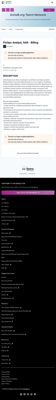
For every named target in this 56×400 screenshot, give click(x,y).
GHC (4, 268)
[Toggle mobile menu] (52, 2)
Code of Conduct (7, 381)
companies (19, 29)
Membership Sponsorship (10, 288)
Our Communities (7, 291)
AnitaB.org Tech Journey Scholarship (14, 334)
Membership (6, 247)
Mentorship (6, 233)
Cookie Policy (6, 377)
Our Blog (5, 347)
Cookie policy (31, 173)
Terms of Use (6, 374)
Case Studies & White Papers (11, 307)
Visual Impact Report (8, 318)
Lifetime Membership (8, 251)
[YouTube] (28, 394)
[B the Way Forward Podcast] (35, 394)
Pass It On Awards (8, 331)
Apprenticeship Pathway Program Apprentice (15, 254)
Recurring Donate (7, 281)
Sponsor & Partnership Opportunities (13, 284)
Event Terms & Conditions (9, 379)
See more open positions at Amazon (28, 153)
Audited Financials (8, 220)
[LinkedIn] (12, 10)
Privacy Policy (6, 372)
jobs (10, 29)
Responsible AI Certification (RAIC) (12, 261)
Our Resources (7, 344)
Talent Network (7, 244)
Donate (4, 277)
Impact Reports (7, 315)
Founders (4, 240)
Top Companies (7, 322)
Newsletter (6, 363)
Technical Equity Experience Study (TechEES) (16, 311)
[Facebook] (8, 10)
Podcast (5, 351)
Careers (5, 224)
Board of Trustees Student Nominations (15, 217)
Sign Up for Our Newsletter (28, 192)
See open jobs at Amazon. (16, 55)
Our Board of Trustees (8, 213)
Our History (5, 206)
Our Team (4, 210)
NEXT (3, 258)
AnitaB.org (26, 389)
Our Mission (5, 203)
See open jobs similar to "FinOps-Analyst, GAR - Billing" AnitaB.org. (28, 58)
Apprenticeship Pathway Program (12, 237)
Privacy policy (23, 173)
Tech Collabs (7, 265)
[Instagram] (4, 10)
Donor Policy (5, 384)
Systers (5, 295)
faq (49, 10)
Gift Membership (8, 298)
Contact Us (6, 360)
